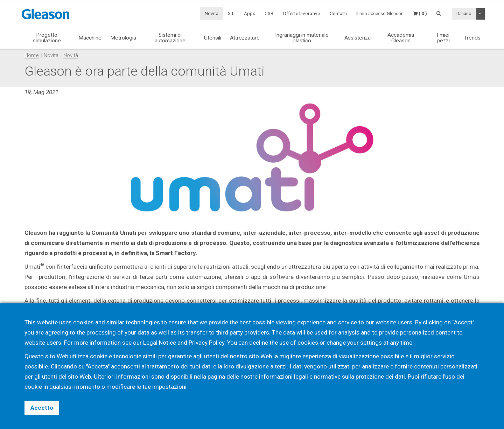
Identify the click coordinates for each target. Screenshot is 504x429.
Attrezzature (245, 38)
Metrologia (123, 38)
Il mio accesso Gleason (380, 13)
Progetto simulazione (47, 37)
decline (258, 342)
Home (31, 55)
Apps (249, 13)
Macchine (90, 38)
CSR (269, 13)
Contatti (338, 13)
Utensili (212, 38)
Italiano (463, 13)
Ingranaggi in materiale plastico (302, 37)
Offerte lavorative (301, 13)
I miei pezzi (443, 37)
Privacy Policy (206, 342)
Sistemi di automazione (170, 37)
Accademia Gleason (400, 37)
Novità (211, 13)
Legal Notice (159, 342)
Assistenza (357, 38)
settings (371, 342)
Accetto (41, 407)
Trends (472, 38)
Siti (231, 13)
